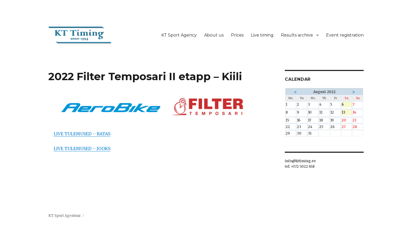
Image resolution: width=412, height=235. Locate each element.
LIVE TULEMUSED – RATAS (82, 133)
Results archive (297, 35)
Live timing (262, 35)
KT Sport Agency (179, 35)
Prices (237, 35)
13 (347, 112)
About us (214, 35)
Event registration (345, 35)
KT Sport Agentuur (64, 215)
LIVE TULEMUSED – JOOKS (82, 148)
